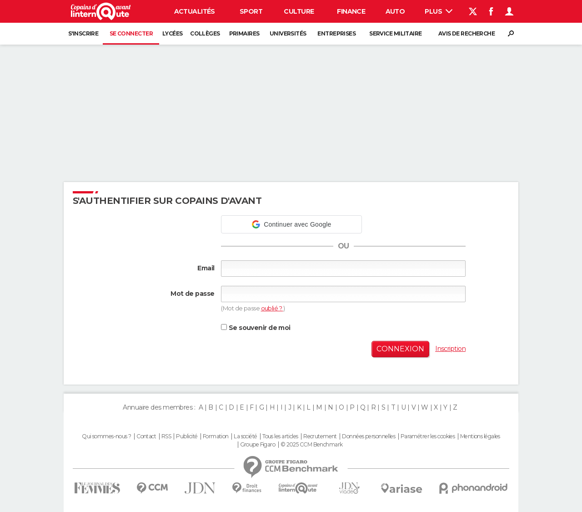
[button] (291, 224)
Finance (351, 11)
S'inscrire (83, 33)
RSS (166, 436)
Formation (216, 436)
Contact (146, 436)
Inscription (450, 349)
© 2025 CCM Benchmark (312, 444)
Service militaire (395, 33)
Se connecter (131, 33)
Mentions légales (480, 436)
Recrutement (320, 436)
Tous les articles (280, 436)
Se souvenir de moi (255, 328)
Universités (288, 33)
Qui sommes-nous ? (106, 436)
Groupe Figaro (258, 444)
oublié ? (272, 308)
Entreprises (336, 33)
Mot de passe (192, 293)
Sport (251, 11)
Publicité (186, 436)
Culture (299, 11)
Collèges (205, 33)
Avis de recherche (466, 33)
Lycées (172, 33)
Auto (395, 11)
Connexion (400, 349)
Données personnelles (368, 436)
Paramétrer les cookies (428, 436)
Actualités (194, 11)
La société (245, 436)
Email (205, 268)
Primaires (244, 33)
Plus (438, 11)
